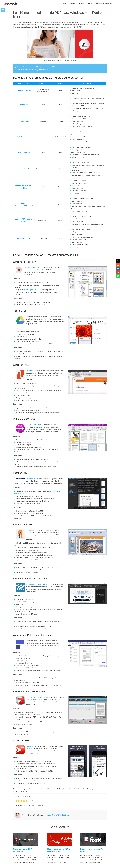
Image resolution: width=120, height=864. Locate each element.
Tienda (63, 3)
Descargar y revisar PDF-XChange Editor (22, 850)
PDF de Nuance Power (24, 137)
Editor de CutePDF (23, 152)
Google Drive (23, 105)
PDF (58, 815)
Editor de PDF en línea (24, 90)
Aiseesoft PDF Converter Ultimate (37, 697)
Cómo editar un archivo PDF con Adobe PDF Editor (59, 850)
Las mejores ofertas (105, 3)
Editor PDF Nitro (23, 121)
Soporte (89, 3)
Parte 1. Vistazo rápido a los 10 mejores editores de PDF (36, 67)
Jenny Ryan (51, 815)
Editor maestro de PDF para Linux (37, 584)
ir (27, 344)
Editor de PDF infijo (23, 169)
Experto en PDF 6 (23, 238)
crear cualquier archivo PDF (32, 290)
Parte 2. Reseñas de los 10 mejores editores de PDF (34, 70)
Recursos (80, 3)
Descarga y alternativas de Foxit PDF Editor (92, 850)
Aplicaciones (64, 815)
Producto (72, 3)
